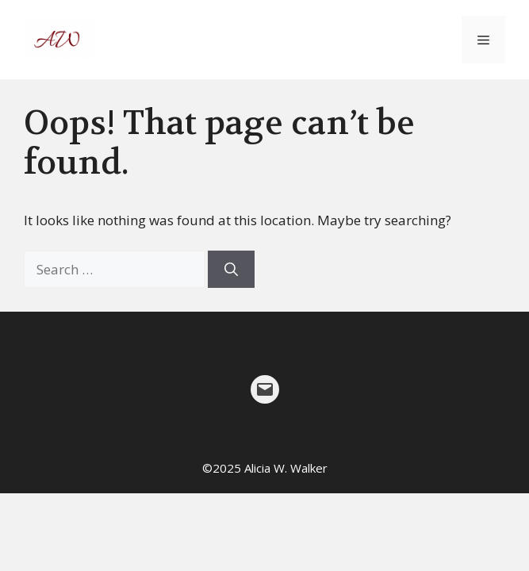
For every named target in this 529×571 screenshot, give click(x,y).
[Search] (231, 270)
